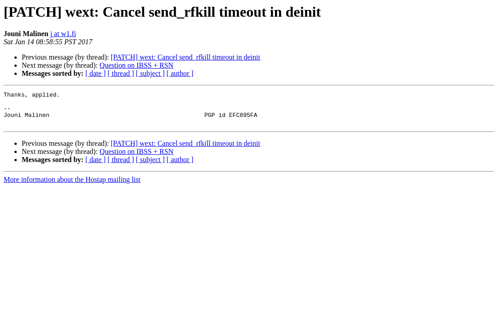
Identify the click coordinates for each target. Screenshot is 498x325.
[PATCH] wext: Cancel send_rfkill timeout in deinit (185, 57)
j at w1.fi (63, 33)
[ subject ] (150, 73)
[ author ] (180, 73)
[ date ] (95, 73)
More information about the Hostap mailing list (72, 186)
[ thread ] (120, 73)
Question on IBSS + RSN (136, 65)
